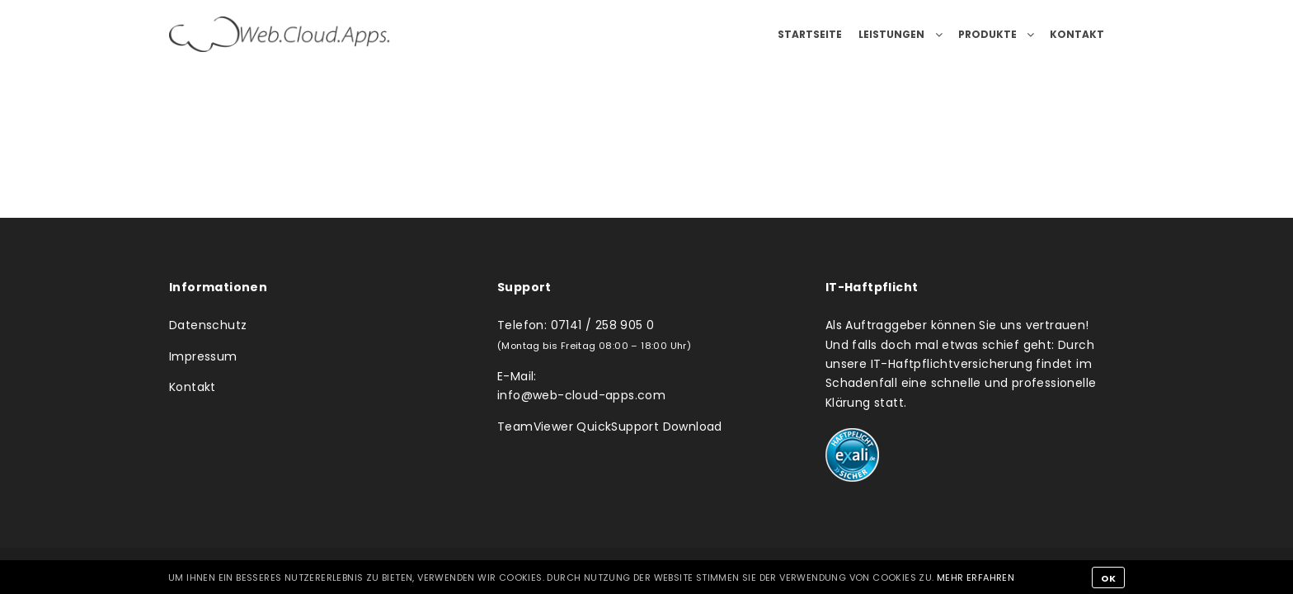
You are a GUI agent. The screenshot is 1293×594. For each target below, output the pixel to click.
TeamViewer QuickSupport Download (609, 426)
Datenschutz (208, 325)
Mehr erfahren (975, 577)
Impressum (203, 356)
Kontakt (192, 387)
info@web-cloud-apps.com (581, 395)
